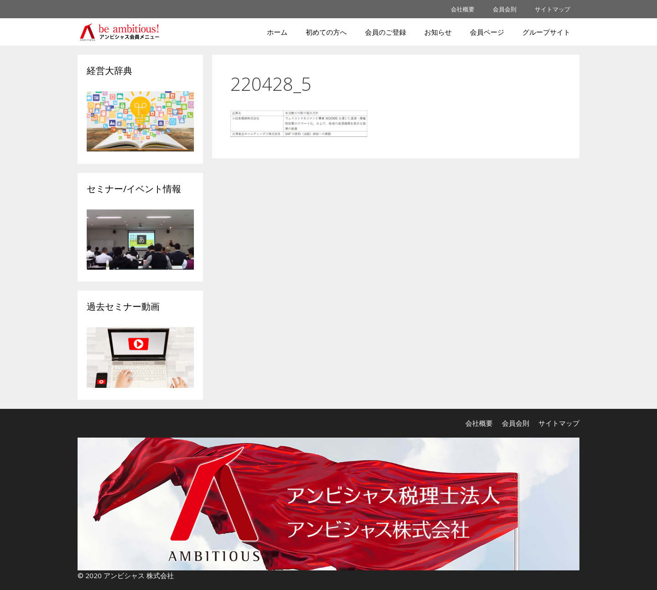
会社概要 (462, 9)
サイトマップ (552, 9)
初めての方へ (326, 32)
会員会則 (504, 9)
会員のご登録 (385, 32)
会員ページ (487, 32)
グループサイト (546, 32)
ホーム (277, 32)
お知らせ (438, 32)
